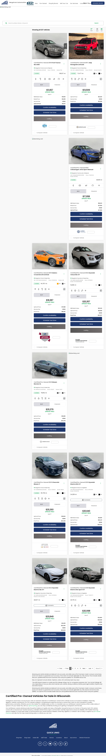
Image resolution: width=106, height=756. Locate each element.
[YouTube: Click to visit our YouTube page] (50, 744)
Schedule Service (98, 3)
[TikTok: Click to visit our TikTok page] (65, 744)
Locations (59, 737)
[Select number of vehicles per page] (99, 668)
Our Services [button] (74, 3)
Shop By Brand (53, 3)
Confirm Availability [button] (49, 107)
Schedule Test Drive (49, 112)
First (60, 668)
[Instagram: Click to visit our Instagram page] (60, 744)
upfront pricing (32, 706)
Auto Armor (73, 737)
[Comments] (101, 79)
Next (84, 668)
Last (91, 668)
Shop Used (27, 737)
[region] (49, 100)
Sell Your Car (64, 3)
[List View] (102, 30)
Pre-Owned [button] (43, 3)
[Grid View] (97, 30)
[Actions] (64, 63)
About (66, 737)
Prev (66, 668)
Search (96, 23)
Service (51, 737)
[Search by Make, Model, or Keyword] (50, 23)
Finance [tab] (57, 85)
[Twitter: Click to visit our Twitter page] (45, 744)
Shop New (19, 737)
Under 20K (36, 737)
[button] (65, 46)
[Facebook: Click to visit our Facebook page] (40, 744)
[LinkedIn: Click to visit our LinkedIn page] (55, 744)
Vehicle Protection (84, 737)
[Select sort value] (92, 29)
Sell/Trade (44, 737)
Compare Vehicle (42, 133)
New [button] (36, 3)
